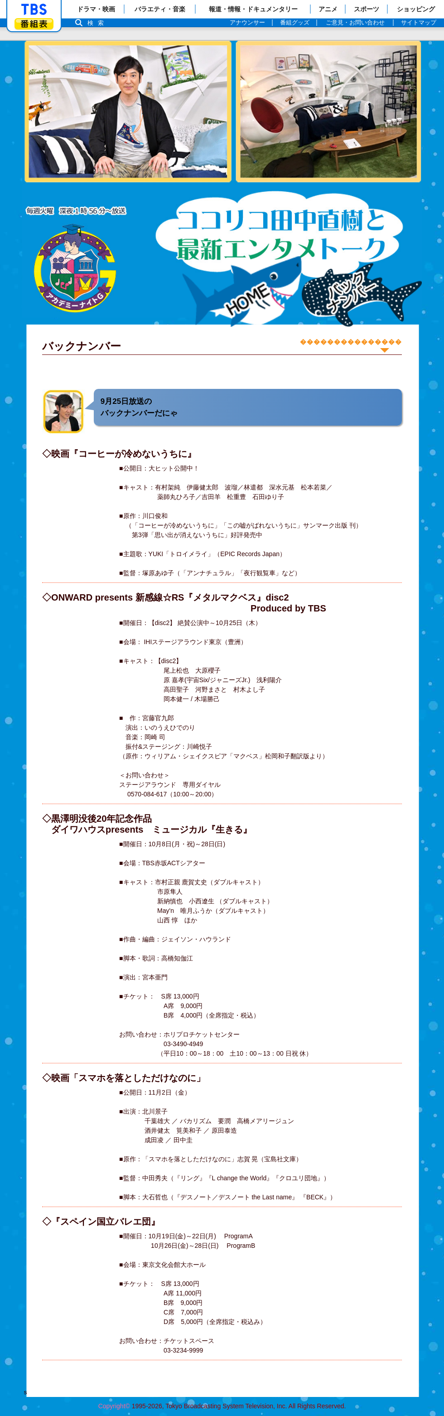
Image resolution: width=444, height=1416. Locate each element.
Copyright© (114, 1406)
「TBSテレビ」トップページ (34, 9)
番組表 (33, 23)
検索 (97, 22)
